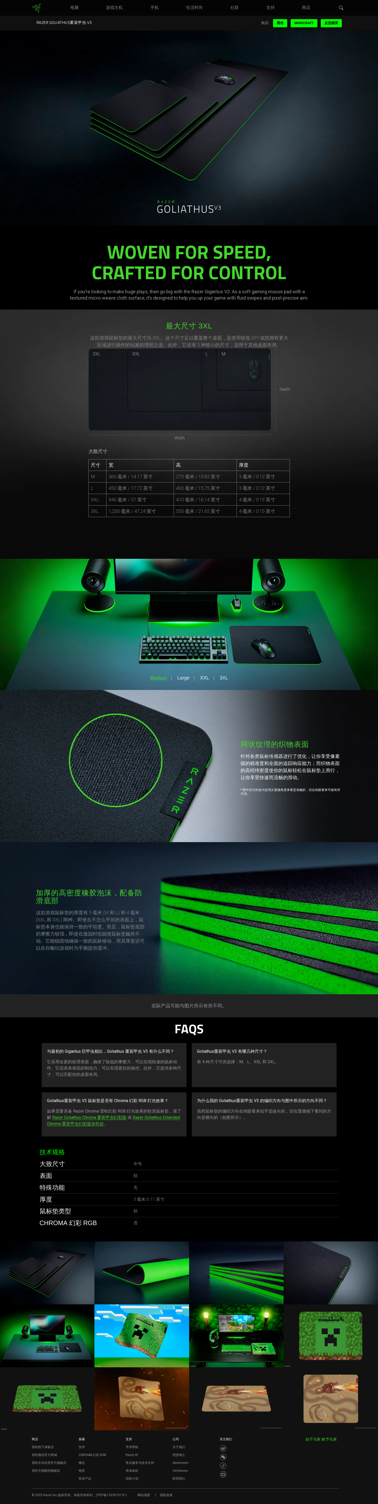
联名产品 (85, 1478)
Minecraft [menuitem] (304, 23)
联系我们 (179, 1478)
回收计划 (132, 1478)
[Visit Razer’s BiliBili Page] (223, 1474)
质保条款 (132, 1471)
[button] (341, 8)
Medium (158, 678)
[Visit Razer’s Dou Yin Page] (223, 1465)
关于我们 (179, 1447)
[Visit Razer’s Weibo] (223, 1448)
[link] (36, 8)
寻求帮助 (132, 1447)
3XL (224, 678)
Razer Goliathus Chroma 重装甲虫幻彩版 (89, 1117)
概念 (82, 1463)
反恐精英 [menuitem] (331, 23)
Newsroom (180, 1463)
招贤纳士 (179, 1455)
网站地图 (143, 1495)
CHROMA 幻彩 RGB (92, 1455)
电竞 (82, 1471)
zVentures (180, 1471)
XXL (204, 678)
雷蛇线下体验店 (43, 1447)
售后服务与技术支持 (140, 1463)
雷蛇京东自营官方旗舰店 (49, 1463)
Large (183, 678)
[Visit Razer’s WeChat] (223, 1457)
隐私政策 (166, 1495)
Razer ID (132, 1455)
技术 (82, 1447)
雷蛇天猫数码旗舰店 (46, 1471)
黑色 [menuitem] (280, 23)
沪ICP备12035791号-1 (111, 1495)
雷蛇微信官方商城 (44, 1455)
